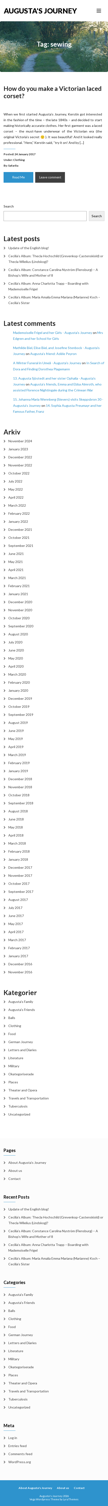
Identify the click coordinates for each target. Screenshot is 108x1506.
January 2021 (18, 594)
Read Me (18, 177)
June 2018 (16, 819)
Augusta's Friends (21, 1010)
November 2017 (20, 875)
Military (13, 1066)
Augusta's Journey (29, 10)
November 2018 (20, 787)
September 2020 (20, 626)
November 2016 (20, 972)
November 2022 (20, 465)
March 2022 (17, 505)
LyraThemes (71, 1499)
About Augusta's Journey (35, 1488)
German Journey (20, 1042)
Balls (11, 1018)
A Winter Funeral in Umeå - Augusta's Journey (47, 363)
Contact (14, 1179)
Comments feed (20, 1454)
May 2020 (15, 658)
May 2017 (15, 924)
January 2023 (18, 449)
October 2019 (18, 706)
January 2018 (18, 859)
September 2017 (20, 892)
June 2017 (16, 916)
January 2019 (18, 771)
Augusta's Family (20, 1002)
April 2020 (16, 666)
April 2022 (16, 497)
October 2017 (18, 883)
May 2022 (15, 489)
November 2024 (20, 441)
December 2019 (20, 698)
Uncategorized (19, 1114)
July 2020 (15, 642)
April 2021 (16, 570)
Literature (15, 1058)
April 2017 (16, 932)
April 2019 (16, 747)
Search (9, 206)
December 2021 (20, 529)
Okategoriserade (21, 1074)
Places (13, 1082)
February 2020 (19, 682)
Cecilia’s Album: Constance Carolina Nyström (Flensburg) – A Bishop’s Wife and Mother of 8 (53, 272)
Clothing (19, 160)
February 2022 (19, 513)
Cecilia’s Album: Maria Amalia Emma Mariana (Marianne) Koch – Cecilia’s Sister (54, 300)
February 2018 (19, 851)
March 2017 (17, 940)
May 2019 (15, 739)
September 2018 (20, 803)
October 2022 (18, 473)
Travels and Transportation (28, 1098)
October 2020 (18, 618)
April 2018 (16, 835)
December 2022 (20, 457)
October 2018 (18, 795)
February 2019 (19, 763)
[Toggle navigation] (98, 10)
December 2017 (20, 867)
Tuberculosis (18, 1106)
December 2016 (20, 964)
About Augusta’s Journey (27, 1163)
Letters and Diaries (22, 1050)
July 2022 (15, 481)
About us (15, 1171)
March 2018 (17, 843)
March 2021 (17, 578)
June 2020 (16, 650)
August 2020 (18, 634)
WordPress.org (19, 1462)
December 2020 (20, 602)
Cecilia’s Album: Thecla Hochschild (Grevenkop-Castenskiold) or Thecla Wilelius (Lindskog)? (55, 259)
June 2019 (16, 731)
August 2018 (18, 811)
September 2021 (20, 546)
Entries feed (17, 1446)
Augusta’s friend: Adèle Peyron (53, 354)
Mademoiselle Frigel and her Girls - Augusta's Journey (52, 333)
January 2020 (18, 690)
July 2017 (15, 908)
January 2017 (18, 956)
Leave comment (50, 177)
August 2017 (18, 900)
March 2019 (17, 755)
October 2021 (18, 538)
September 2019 (20, 715)
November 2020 (20, 610)
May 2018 (15, 827)
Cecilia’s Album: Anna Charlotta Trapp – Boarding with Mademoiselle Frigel (48, 286)
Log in (12, 1438)
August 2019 (18, 723)
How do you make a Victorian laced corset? (53, 92)
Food (12, 1034)
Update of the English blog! (28, 248)
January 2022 (18, 521)
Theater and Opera (22, 1090)
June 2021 (16, 554)
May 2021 (15, 562)
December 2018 (20, 779)
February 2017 (19, 948)
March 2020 (17, 674)
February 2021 (19, 586)
